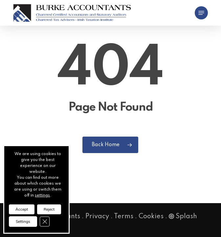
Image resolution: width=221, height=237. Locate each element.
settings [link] (42, 196)
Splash (183, 216)
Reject (49, 209)
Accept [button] (21, 209)
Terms (123, 216)
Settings (23, 221)
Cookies (151, 216)
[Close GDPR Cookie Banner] (45, 221)
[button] (201, 13)
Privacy (97, 216)
